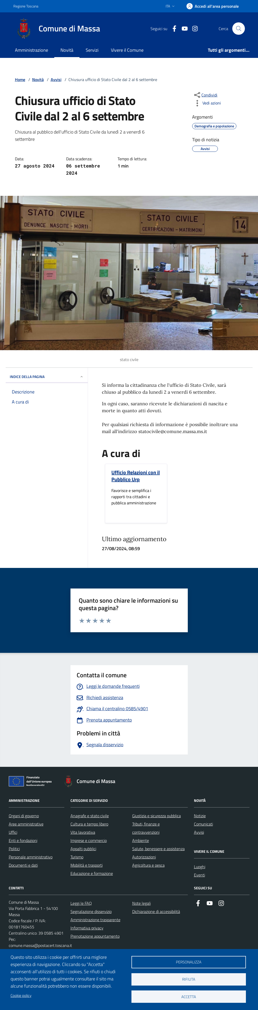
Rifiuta (188, 979)
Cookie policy (21, 995)
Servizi (92, 50)
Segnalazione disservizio (91, 911)
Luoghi (199, 867)
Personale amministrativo (30, 857)
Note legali (141, 903)
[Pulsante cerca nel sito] (238, 28)
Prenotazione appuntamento (95, 936)
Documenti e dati (23, 865)
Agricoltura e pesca (148, 865)
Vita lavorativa (82, 832)
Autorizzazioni (144, 857)
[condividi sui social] (205, 95)
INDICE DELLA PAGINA (47, 376)
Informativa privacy (86, 928)
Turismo (76, 857)
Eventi (199, 875)
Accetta (188, 997)
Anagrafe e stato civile (89, 816)
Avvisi (56, 79)
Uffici (13, 832)
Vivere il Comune (127, 50)
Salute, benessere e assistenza (158, 849)
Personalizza (188, 962)
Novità (66, 50)
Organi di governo (24, 816)
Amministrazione (31, 50)
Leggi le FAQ (81, 903)
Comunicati (203, 824)
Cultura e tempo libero (89, 824)
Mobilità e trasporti (86, 865)
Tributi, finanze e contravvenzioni (146, 828)
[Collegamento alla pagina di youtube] (182, 28)
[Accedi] (212, 6)
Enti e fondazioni (23, 840)
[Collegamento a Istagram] (193, 28)
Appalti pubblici (83, 849)
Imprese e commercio (88, 840)
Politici (14, 849)
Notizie (200, 816)
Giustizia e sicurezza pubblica (156, 816)
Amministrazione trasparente (95, 920)
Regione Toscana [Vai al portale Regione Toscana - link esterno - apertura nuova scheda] (25, 6)
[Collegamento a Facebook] (172, 28)
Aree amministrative (26, 824)
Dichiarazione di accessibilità (156, 911)
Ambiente (140, 840)
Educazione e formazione (91, 873)
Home (20, 79)
